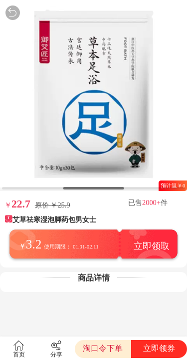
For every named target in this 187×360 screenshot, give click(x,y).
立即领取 (152, 246)
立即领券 (159, 348)
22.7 (20, 204)
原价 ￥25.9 (52, 205)
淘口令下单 (103, 348)
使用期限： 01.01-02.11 (71, 247)
